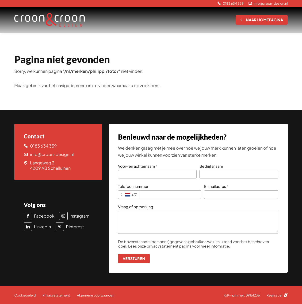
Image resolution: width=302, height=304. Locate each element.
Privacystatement (56, 295)
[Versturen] (134, 258)
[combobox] (129, 195)
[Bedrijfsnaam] (239, 174)
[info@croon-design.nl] (268, 3)
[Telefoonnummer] (170, 195)
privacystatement (162, 246)
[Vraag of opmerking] (198, 222)
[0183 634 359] (230, 3)
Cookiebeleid (25, 295)
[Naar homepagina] (262, 20)
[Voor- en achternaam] (157, 174)
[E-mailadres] (241, 195)
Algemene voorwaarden (95, 295)
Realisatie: (277, 295)
